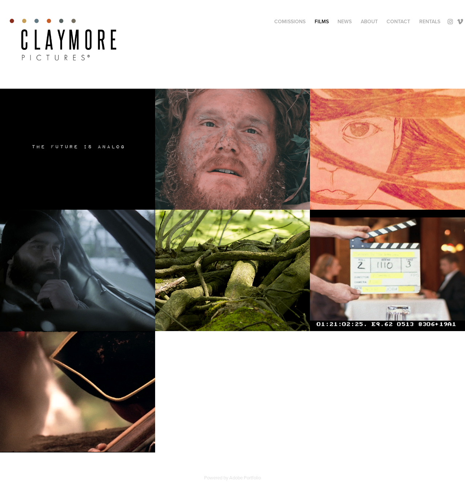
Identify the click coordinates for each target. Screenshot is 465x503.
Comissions (290, 21)
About (369, 21)
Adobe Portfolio (245, 477)
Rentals (429, 21)
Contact (398, 21)
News (344, 21)
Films (322, 21)
